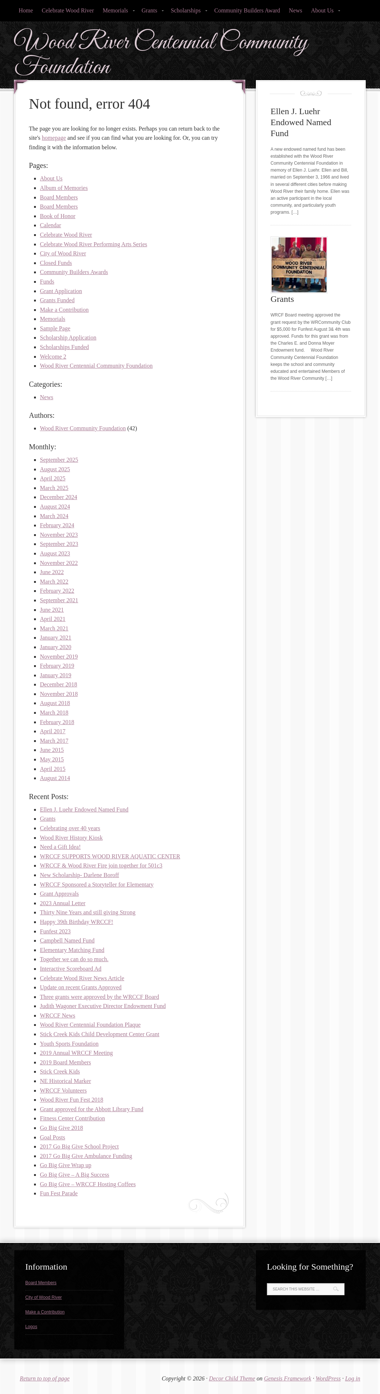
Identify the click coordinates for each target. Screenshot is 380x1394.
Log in (352, 1378)
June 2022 (52, 572)
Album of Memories (64, 188)
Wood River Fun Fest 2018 (71, 1100)
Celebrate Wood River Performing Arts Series (93, 244)
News (295, 10)
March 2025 (54, 488)
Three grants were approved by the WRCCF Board (99, 997)
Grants (150, 12)
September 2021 (59, 600)
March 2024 (54, 516)
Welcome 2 (53, 356)
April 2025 (53, 478)
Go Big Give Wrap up (65, 1165)
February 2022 (57, 591)
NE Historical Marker (65, 1081)
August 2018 (55, 703)
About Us (323, 12)
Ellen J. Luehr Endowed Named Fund (84, 809)
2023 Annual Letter (62, 903)
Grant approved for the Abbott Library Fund (92, 1109)
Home (26, 10)
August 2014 (55, 778)
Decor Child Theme (232, 1378)
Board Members (59, 197)
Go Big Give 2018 (61, 1128)
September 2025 (59, 460)
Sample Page (55, 328)
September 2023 (59, 544)
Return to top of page (45, 1378)
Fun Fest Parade (59, 1193)
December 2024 (58, 497)
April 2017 (53, 731)
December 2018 (58, 684)
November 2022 (59, 563)
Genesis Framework (287, 1378)
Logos (31, 1326)
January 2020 (55, 647)
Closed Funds (56, 263)
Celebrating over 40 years (70, 828)
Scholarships (186, 12)
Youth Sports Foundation (69, 1044)
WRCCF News (57, 1015)
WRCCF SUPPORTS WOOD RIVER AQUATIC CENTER (110, 856)
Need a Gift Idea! (60, 847)
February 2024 (57, 525)
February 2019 (57, 666)
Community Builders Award (247, 10)
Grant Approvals (59, 894)
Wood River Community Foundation (83, 428)
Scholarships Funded (64, 347)
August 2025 (55, 469)
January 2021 (55, 637)
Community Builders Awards (74, 272)
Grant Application (61, 291)
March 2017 (54, 741)
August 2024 (55, 506)
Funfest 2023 (55, 931)
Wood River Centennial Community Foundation (161, 55)
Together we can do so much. (74, 959)
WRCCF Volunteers (63, 1090)
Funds (47, 281)
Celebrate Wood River (68, 10)
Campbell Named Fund (67, 940)
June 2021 (52, 610)
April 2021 (53, 619)
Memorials (116, 12)
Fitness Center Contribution (72, 1118)
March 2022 (54, 581)
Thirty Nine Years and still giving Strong (87, 912)
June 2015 (52, 750)
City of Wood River (63, 253)
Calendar (50, 225)
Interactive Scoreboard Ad (70, 969)
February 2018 (57, 722)
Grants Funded (57, 300)
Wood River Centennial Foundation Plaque (90, 1025)
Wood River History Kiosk (71, 838)
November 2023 (59, 535)
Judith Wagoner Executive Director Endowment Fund (103, 1006)
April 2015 (53, 769)
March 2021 (54, 628)
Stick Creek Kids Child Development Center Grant (99, 1034)
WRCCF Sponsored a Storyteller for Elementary (97, 884)
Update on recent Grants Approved (81, 987)
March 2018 (54, 712)
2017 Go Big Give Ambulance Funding (86, 1156)
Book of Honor (57, 216)
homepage (54, 138)
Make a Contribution (64, 310)
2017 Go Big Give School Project (79, 1146)
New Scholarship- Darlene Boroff (79, 875)
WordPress (328, 1378)
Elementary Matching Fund (72, 950)
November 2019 (59, 656)
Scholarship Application (68, 337)
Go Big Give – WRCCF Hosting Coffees (88, 1184)
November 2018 (59, 694)
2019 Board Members (65, 1062)
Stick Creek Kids (60, 1071)
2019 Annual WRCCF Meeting (76, 1053)
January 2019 (55, 675)
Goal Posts (52, 1137)
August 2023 (55, 553)
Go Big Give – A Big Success (74, 1175)
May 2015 (52, 759)
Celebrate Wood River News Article (82, 978)
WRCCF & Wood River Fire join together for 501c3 (101, 865)
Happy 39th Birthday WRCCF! (76, 922)
